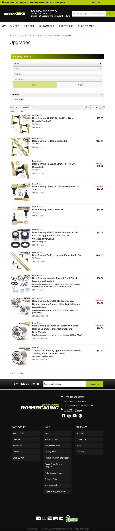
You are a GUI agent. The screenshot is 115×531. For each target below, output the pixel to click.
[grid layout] (99, 107)
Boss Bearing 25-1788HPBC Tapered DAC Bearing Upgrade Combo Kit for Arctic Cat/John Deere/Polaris (56, 304)
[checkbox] (13, 99)
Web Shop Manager (82, 529)
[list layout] (103, 107)
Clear (80, 85)
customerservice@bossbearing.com (78, 405)
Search (35, 85)
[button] (93, 14)
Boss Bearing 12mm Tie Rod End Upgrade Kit (55, 187)
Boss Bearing (19, 99)
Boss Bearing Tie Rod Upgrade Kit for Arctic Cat (56, 255)
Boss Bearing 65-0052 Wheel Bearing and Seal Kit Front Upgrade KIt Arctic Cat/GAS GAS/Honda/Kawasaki (55, 235)
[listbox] (57, 63)
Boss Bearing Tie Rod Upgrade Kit (49, 141)
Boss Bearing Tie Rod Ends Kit (47, 209)
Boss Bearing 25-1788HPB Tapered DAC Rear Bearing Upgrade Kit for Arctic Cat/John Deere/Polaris (55, 329)
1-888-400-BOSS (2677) (74, 397)
